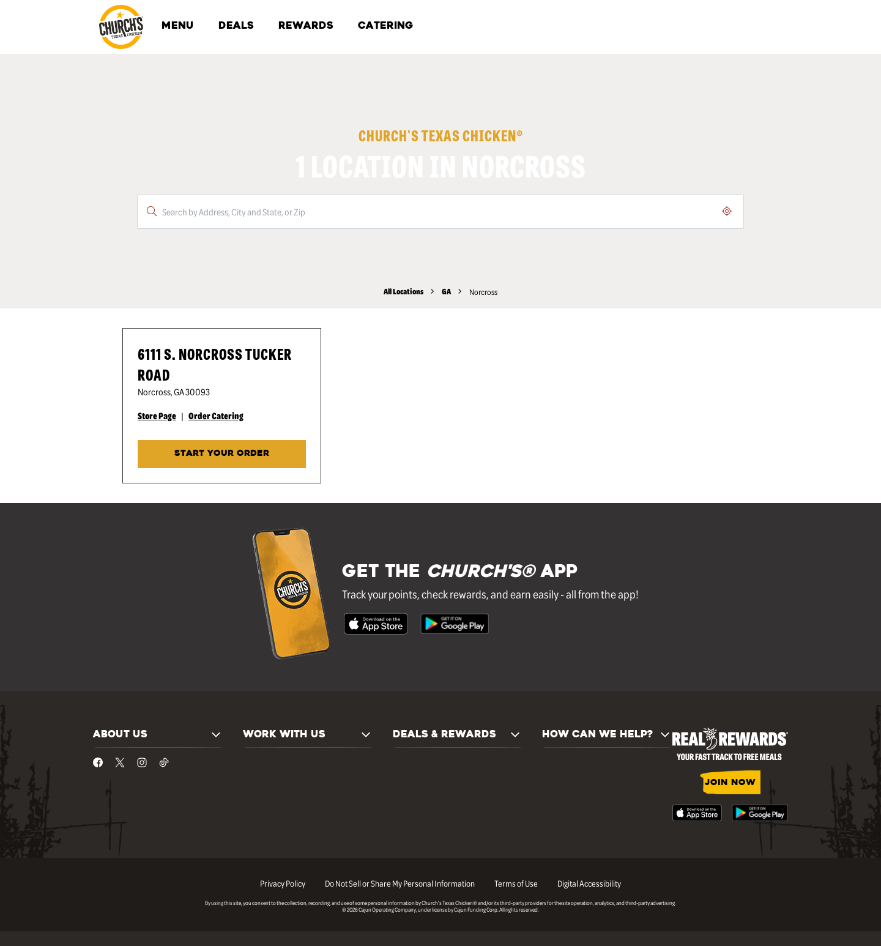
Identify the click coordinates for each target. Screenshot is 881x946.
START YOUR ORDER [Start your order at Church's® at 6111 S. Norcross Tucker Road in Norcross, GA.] (221, 453)
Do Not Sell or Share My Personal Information (400, 882)
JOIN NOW (730, 783)
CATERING (385, 26)
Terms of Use (516, 882)
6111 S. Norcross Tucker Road (215, 364)
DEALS (236, 26)
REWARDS (305, 26)
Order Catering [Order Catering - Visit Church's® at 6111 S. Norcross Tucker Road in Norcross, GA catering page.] (215, 415)
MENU (178, 26)
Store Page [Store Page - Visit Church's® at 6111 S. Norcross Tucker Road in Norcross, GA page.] (157, 415)
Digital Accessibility (589, 882)
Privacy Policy (282, 882)
